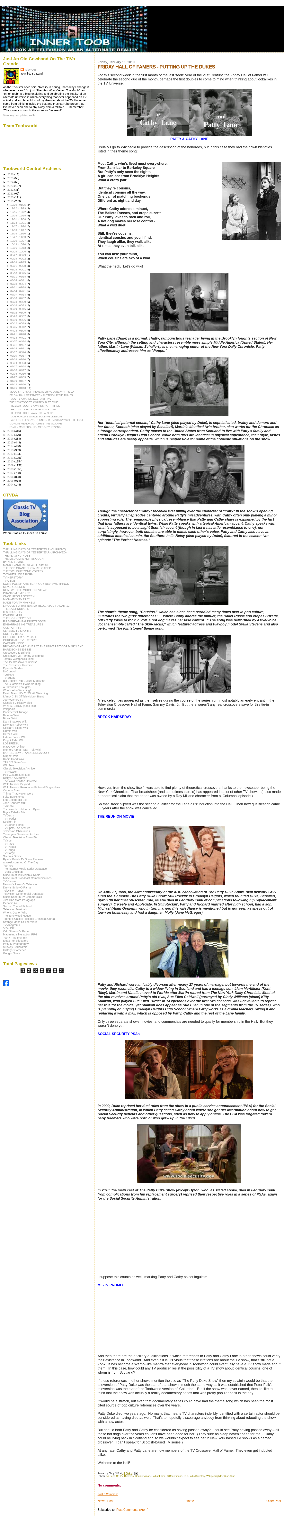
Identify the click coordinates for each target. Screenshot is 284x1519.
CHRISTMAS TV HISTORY (20, 640)
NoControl (9, 671)
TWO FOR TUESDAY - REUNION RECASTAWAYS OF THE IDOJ (46, 420)
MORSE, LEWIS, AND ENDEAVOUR (26, 752)
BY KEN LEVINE (13, 561)
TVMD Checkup (13, 871)
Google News (11, 953)
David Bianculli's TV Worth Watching (25, 693)
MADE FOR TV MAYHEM (19, 602)
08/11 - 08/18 (18, 276)
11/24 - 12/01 (18, 222)
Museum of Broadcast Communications (27, 878)
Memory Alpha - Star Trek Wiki (22, 749)
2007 (10, 473)
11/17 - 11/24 (18, 226)
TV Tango (9, 849)
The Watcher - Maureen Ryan (21, 809)
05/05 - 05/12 (18, 326)
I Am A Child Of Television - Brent (23, 696)
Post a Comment (108, 1494)
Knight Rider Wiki (13, 740)
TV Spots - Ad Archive (16, 828)
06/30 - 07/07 (18, 298)
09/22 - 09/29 (18, 255)
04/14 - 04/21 (18, 337)
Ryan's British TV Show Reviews (23, 859)
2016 (10, 438)
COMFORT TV (12, 627)
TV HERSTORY (13, 577)
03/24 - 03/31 (18, 348)
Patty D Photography (16, 943)
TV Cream (9, 881)
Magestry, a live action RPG (20, 934)
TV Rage (8, 843)
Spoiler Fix (9, 821)
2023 (10, 185)
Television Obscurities (16, 831)
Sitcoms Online (12, 856)
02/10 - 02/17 (18, 370)
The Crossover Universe (18, 665)
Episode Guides (13, 668)
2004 (10, 484)
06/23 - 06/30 (18, 301)
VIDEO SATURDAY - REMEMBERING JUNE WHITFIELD (42, 391)
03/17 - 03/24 (18, 352)
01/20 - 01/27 (18, 380)
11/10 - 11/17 (18, 230)
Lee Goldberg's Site (15, 799)
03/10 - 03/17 (18, 355)
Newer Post (105, 1501)
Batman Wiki (11, 715)
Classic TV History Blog (17, 702)
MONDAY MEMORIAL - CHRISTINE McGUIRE (36, 423)
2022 (10, 189)
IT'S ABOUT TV (12, 612)
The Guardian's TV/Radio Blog (22, 684)
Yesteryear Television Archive (21, 834)
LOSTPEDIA (11, 743)
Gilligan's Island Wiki (16, 727)
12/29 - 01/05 (18, 204)
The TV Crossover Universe (20, 662)
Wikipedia (9, 709)
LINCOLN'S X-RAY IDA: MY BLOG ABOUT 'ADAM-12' (36, 605)
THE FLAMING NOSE (17, 555)
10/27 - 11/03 (18, 237)
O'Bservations (174, 1476)
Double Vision (142, 1476)
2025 (10, 178)
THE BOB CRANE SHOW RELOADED (27, 568)
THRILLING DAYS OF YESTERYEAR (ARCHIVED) (35, 552)
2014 (10, 446)
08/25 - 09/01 (18, 269)
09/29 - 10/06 (18, 251)
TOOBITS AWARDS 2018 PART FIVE (30, 398)
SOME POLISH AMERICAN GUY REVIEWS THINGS (36, 583)
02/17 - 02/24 (18, 366)
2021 (10, 193)
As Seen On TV (114, 1476)
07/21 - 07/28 (18, 287)
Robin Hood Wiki (13, 759)
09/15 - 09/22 (18, 258)
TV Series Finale (13, 824)
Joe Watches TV (13, 699)
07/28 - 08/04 (18, 283)
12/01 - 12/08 (18, 219)
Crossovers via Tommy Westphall (23, 655)
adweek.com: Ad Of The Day (20, 862)
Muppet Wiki (10, 756)
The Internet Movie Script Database (25, 868)
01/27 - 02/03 (18, 377)
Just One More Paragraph (19, 900)
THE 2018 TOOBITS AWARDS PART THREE (35, 405)
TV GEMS (9, 580)
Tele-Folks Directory (194, 1476)
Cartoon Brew (11, 790)
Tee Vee (8, 865)
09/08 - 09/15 (18, 262)
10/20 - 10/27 (18, 240)
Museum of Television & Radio (21, 875)
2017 (10, 434)
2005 (10, 480)
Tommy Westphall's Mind (18, 658)
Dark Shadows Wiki (15, 721)
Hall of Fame (158, 1476)
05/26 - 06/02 (18, 316)
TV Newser (10, 771)
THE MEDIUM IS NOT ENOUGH (23, 558)
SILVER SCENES (14, 586)
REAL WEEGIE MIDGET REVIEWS (25, 590)
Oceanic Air (10, 903)
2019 (10, 201)
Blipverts (129, 1476)
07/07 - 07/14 (18, 294)
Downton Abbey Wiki (16, 724)
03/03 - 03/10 (18, 359)
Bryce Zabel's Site (14, 812)
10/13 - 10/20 (18, 244)
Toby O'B (30, 69)
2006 (10, 476)
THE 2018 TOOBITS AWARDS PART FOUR (34, 402)
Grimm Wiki (10, 730)
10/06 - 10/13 (18, 247)
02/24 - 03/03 (18, 362)
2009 (10, 465)
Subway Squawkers (15, 947)
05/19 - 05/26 (18, 319)
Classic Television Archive (19, 768)
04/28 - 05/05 (18, 330)
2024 (10, 182)
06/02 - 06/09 (18, 312)
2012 (10, 453)
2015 (10, 442)
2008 (10, 469)
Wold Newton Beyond (16, 784)
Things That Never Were (18, 793)
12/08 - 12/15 (18, 215)
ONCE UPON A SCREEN (19, 596)
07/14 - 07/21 (18, 291)
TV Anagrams (11, 925)
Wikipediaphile (214, 1476)
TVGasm (8, 815)
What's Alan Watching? (17, 690)
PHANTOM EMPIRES (16, 593)
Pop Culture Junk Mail (16, 774)
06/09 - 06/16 (18, 308)
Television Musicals (15, 909)
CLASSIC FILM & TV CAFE (20, 637)
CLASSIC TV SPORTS (17, 630)
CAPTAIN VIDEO (13, 643)
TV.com (8, 840)
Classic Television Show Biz (20, 837)
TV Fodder (9, 818)
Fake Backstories (13, 796)
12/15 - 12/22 (18, 212)
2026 (10, 174)
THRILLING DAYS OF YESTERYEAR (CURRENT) (34, 549)
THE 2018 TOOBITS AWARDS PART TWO (33, 409)
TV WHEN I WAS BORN (18, 574)
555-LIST (8, 928)
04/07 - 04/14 (18, 341)
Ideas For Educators (15, 940)
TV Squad (9, 677)
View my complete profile (19, 115)
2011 (10, 457)
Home (190, 1501)
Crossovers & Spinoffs (17, 652)
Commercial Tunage (15, 712)
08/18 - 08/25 (18, 273)
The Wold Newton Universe (20, 781)
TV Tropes (9, 846)
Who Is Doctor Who (15, 912)
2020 (10, 197)
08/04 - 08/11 (18, 280)
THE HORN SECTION (17, 618)
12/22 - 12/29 (18, 208)
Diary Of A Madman (15, 777)
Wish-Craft (229, 1476)
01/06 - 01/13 (18, 388)
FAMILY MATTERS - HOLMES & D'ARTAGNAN (36, 427)
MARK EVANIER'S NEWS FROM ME (26, 565)
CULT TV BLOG (13, 633)
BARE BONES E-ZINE (17, 649)
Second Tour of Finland (17, 906)
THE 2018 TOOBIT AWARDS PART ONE (32, 413)
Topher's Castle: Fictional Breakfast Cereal (29, 918)
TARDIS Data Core (15, 762)
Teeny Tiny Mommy (15, 937)
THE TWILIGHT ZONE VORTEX (23, 571)
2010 (10, 461)
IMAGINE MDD (12, 615)
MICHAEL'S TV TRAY (16, 599)
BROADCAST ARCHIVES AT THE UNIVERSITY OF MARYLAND (43, 646)
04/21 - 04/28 (18, 334)
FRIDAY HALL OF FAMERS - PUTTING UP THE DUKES (156, 66)
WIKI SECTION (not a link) (19, 705)
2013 (10, 450)
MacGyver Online (14, 746)
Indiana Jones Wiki (14, 737)
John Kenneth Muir (14, 803)
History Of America (14, 950)
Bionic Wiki (10, 718)
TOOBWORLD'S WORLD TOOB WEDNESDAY (36, 416)
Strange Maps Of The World (20, 921)
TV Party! (9, 853)
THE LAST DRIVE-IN (16, 608)
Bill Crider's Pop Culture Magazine (24, 680)
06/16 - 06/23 (18, 305)
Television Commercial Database (23, 893)
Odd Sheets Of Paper (16, 931)
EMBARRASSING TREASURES (23, 624)
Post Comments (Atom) (132, 1509)
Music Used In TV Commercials (22, 896)
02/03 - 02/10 (18, 373)
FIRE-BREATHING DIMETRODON (24, 621)
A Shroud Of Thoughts (17, 687)
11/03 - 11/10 (18, 233)
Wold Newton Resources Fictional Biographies (31, 787)
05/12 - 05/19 (18, 323)
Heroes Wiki (10, 734)
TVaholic (8, 806)
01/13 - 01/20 (18, 384)
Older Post (273, 1501)
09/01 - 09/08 (18, 265)
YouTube (8, 674)
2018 (10, 430)
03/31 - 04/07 (18, 344)
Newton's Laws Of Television (20, 884)
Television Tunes (13, 890)
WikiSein (8, 765)
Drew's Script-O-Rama (17, 887)
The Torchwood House (17, 915)
